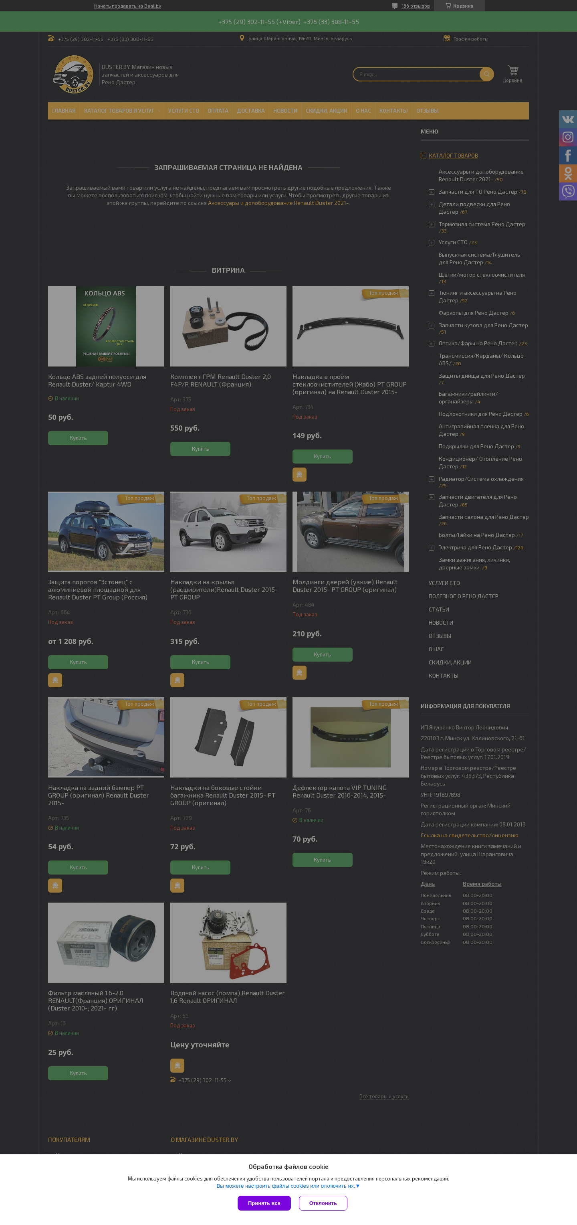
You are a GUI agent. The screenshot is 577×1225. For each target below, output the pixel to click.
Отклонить (323, 1203)
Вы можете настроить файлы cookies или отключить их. (285, 1186)
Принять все (264, 1203)
